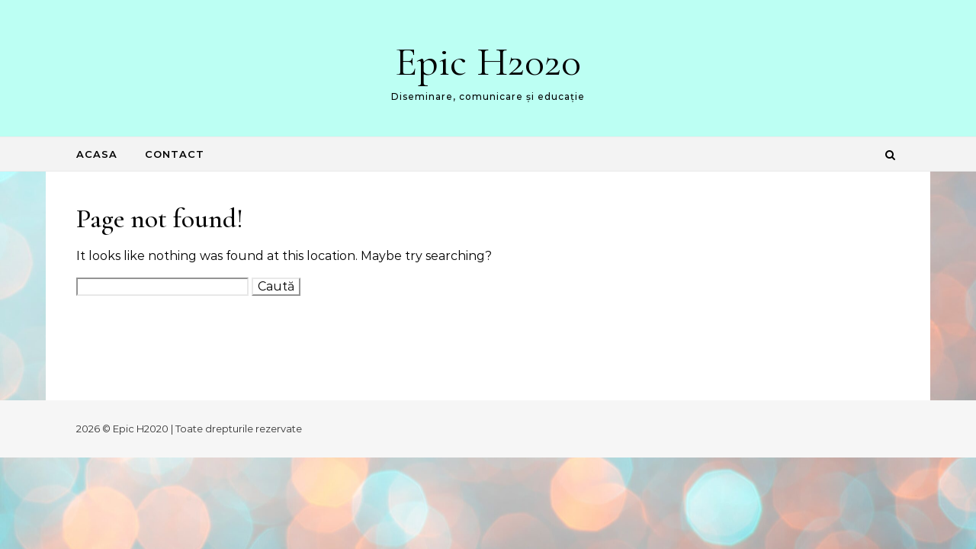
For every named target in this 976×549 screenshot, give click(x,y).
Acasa (96, 154)
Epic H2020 (488, 61)
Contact (174, 154)
